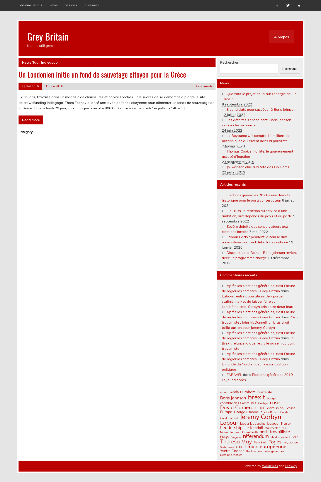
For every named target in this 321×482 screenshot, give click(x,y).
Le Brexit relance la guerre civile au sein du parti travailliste (259, 343)
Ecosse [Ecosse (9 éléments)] (290, 408)
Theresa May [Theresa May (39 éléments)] (236, 441)
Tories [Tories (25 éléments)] (275, 442)
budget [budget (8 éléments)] (272, 398)
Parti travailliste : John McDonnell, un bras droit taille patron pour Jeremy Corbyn (260, 322)
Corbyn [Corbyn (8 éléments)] (263, 403)
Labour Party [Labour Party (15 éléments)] (279, 423)
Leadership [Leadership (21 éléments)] (231, 427)
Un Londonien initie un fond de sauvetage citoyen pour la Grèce (102, 74)
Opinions (71, 5)
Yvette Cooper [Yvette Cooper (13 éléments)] (232, 451)
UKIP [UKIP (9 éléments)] (239, 447)
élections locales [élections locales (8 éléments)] (231, 454)
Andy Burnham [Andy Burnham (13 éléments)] (243, 392)
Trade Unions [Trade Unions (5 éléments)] (227, 447)
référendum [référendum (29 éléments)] (256, 436)
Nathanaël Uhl (54, 86)
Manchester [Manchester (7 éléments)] (272, 428)
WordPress (270, 466)
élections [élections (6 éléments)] (251, 451)
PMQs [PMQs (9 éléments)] (224, 436)
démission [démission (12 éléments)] (275, 408)
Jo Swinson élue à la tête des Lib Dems (258, 167)
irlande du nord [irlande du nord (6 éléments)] (229, 418)
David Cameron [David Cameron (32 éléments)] (238, 407)
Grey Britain (47, 36)
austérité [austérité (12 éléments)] (265, 392)
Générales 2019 (31, 5)
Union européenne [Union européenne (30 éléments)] (265, 446)
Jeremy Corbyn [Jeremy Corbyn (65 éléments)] (260, 417)
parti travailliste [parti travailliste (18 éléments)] (275, 432)
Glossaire (92, 5)
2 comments (204, 86)
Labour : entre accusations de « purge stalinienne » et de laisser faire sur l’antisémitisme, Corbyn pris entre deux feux (257, 301)
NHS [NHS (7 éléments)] (284, 428)
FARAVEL (234, 374)
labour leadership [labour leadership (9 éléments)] (252, 423)
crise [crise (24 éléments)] (275, 402)
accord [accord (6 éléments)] (224, 392)
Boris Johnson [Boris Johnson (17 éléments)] (233, 398)
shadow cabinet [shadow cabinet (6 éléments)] (280, 437)
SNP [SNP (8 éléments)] (295, 436)
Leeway (291, 466)
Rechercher (229, 62)
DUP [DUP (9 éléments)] (261, 408)
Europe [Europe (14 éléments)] (226, 412)
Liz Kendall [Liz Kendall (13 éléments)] (254, 428)
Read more (31, 120)
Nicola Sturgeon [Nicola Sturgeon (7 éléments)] (230, 432)
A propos (281, 37)
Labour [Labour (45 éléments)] (229, 422)
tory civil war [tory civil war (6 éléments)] (291, 442)
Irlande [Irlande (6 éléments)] (284, 412)
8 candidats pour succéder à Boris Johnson (261, 109)
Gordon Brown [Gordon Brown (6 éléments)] (269, 412)
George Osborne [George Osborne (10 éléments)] (246, 412)
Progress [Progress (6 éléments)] (236, 437)
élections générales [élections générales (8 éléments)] (271, 451)
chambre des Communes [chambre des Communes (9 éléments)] (238, 403)
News (54, 5)
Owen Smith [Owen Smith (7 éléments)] (250, 432)
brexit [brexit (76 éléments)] (256, 397)
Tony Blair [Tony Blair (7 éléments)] (260, 442)
